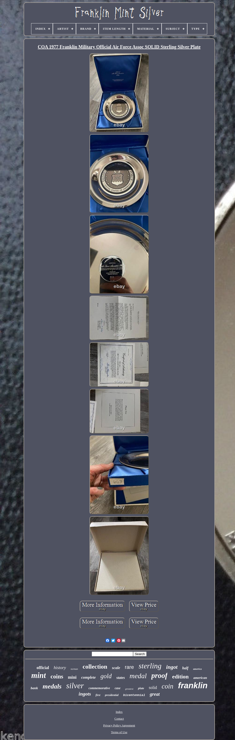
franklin (192, 685)
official (42, 667)
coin (167, 686)
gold (106, 676)
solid (153, 687)
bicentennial (134, 695)
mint (38, 675)
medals (52, 686)
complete (88, 677)
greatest (129, 688)
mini (72, 677)
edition (180, 677)
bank (34, 688)
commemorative (99, 688)
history (60, 667)
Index (119, 712)
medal (138, 676)
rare (129, 667)
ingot (172, 667)
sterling (150, 666)
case (117, 688)
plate (141, 688)
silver (75, 685)
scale (116, 668)
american (200, 678)
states (120, 678)
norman (74, 669)
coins (57, 676)
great (154, 694)
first (98, 695)
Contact (119, 718)
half (185, 668)
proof (159, 675)
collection (95, 666)
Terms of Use (119, 732)
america (197, 668)
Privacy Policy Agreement (119, 725)
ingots (85, 694)
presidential (112, 695)
